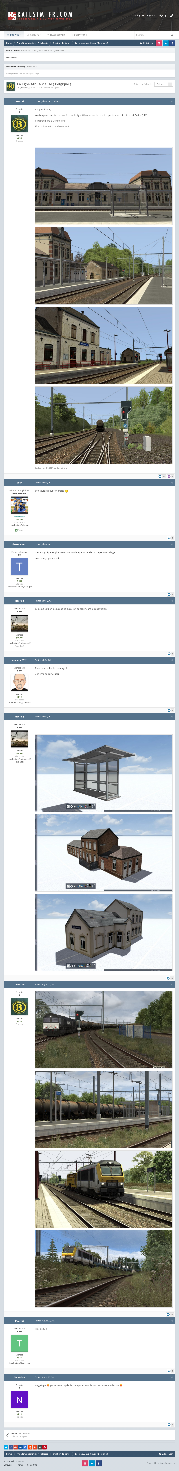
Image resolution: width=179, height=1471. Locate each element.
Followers (161, 84)
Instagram (159, 43)
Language (9, 1466)
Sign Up (162, 15)
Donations (80, 34)
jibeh (19, 483)
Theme (20, 1466)
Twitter (166, 43)
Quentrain (24, 87)
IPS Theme (8, 1463)
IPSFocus (20, 1463)
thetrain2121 (19, 544)
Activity (35, 34)
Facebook (172, 43)
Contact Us (32, 1466)
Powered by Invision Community (161, 1464)
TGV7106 (19, 1322)
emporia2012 (19, 660)
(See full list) (59, 50)
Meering (19, 601)
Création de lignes (51, 87)
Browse (15, 34)
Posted (43, 101)
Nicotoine (19, 1378)
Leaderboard (57, 34)
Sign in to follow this (144, 84)
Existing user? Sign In (144, 15)
